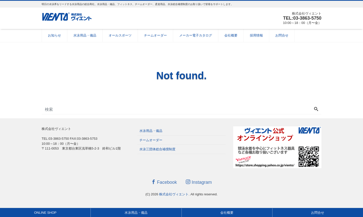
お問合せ (281, 35)
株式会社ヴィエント (174, 194)
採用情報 (256, 35)
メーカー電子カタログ (195, 35)
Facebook (164, 182)
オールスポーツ (120, 35)
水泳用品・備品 (84, 35)
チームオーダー (155, 35)
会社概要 (230, 35)
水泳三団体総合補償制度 (157, 149)
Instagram (199, 182)
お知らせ (54, 35)
